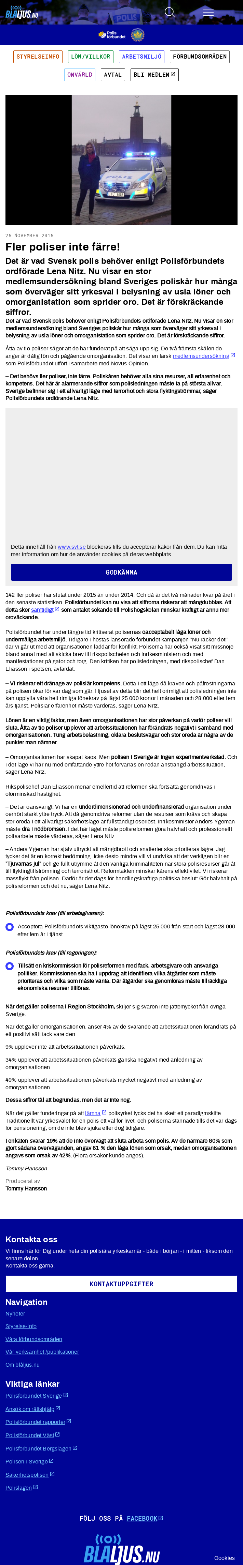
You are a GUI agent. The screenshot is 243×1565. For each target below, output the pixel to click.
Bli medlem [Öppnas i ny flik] (155, 74)
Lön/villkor (90, 56)
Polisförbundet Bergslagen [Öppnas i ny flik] (41, 1448)
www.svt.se (72, 547)
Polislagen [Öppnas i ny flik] (21, 1487)
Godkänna (121, 572)
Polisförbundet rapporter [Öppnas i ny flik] (38, 1421)
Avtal (113, 74)
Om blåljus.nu (22, 1365)
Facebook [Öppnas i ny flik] (145, 1518)
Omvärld (79, 74)
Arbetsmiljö (141, 56)
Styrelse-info (21, 1326)
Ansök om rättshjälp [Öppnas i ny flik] (32, 1409)
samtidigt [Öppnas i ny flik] (45, 610)
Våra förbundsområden (33, 1339)
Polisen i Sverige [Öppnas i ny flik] (29, 1461)
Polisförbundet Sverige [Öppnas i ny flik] (36, 1395)
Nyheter (15, 1314)
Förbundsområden (200, 56)
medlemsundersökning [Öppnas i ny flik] (204, 356)
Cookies (224, 1558)
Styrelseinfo (37, 56)
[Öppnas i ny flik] (121, 34)
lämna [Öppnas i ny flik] (96, 1113)
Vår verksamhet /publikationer (42, 1352)
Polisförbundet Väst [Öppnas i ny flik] (32, 1435)
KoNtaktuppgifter (121, 1284)
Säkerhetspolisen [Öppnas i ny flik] (30, 1474)
